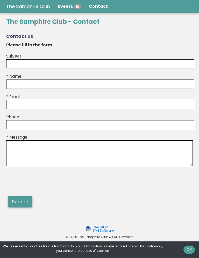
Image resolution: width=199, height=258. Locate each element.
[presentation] (45, 182)
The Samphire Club (28, 6)
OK (189, 249)
